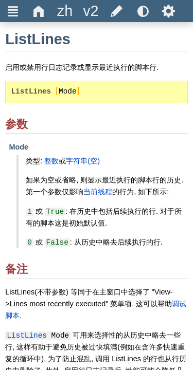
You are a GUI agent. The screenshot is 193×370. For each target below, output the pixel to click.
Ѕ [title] (168, 11)
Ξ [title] (13, 11)
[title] (65, 11)
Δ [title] (38, 11)
